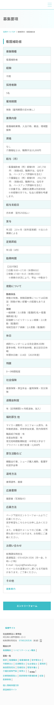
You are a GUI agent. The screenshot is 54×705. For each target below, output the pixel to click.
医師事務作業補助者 (28, 675)
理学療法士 (37, 659)
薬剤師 (43, 663)
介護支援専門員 (10, 670)
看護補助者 (24, 659)
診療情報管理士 (10, 675)
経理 (41, 675)
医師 (5, 659)
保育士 (22, 670)
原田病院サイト (10, 689)
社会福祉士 (32, 663)
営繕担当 (21, 667)
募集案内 (10, 588)
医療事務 (7, 679)
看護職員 (7, 650)
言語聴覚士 (20, 663)
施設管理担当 (9, 667)
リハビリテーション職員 (24, 650)
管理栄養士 (32, 667)
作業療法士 (8, 663)
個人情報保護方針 (11, 685)
